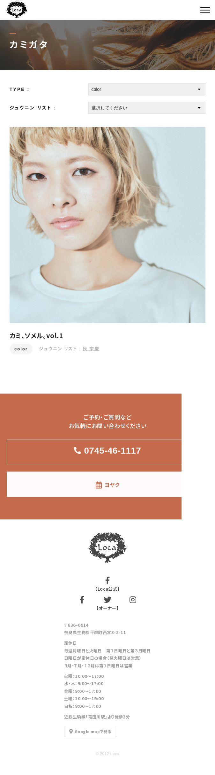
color (21, 349)
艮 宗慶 (91, 349)
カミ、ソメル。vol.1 (36, 336)
